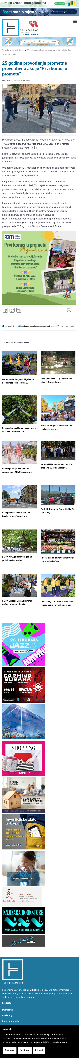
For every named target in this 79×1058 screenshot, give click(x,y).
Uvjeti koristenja (10, 1021)
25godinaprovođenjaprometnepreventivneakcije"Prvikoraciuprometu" (46, 326)
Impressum (7, 1010)
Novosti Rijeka (18, 50)
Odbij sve (25, 1050)
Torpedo (5, 50)
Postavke (9, 1050)
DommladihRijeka (10, 326)
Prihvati (39, 1050)
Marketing (7, 1015)
